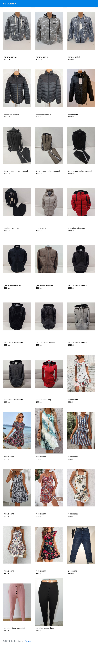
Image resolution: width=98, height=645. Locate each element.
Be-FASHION (10, 3)
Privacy (28, 641)
